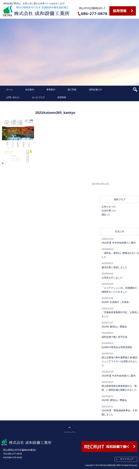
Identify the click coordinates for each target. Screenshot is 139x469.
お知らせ (106, 206)
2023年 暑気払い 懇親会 (114, 400)
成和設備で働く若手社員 (114, 337)
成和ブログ (119, 199)
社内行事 (106, 210)
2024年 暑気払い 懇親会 (114, 326)
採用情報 (61, 97)
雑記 (104, 214)
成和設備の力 (95, 89)
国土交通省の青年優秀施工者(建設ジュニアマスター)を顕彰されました (119, 361)
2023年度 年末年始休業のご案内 (119, 375)
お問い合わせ (12, 97)
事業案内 (50, 89)
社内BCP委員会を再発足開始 (117, 347)
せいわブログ (38, 97)
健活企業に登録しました (114, 267)
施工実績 (72, 89)
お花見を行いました (112, 277)
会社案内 (29, 89)
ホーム (9, 89)
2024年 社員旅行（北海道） (116, 302)
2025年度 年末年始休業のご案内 (119, 242)
